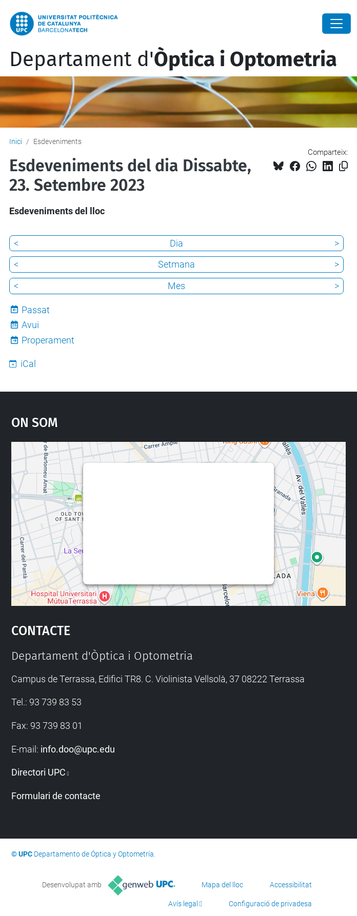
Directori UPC (38, 772)
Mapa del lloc (222, 885)
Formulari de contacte (56, 795)
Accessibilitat (291, 885)
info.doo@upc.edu (78, 749)
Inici (15, 141)
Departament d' (173, 59)
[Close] (336, 23)
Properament (48, 340)
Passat (36, 309)
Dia (176, 243)
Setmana (176, 264)
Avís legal (183, 904)
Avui (30, 324)
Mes (176, 285)
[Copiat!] (343, 166)
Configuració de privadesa (270, 904)
